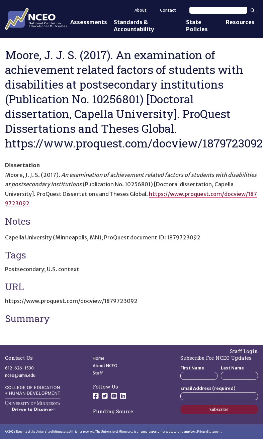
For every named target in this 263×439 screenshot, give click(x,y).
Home (98, 358)
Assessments (88, 22)
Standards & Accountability (134, 25)
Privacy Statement (209, 431)
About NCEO (105, 365)
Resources (240, 22)
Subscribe (219, 409)
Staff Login (244, 351)
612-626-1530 (19, 367)
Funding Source (113, 411)
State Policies (197, 25)
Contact (168, 10)
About (141, 10)
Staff (98, 372)
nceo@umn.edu (20, 375)
